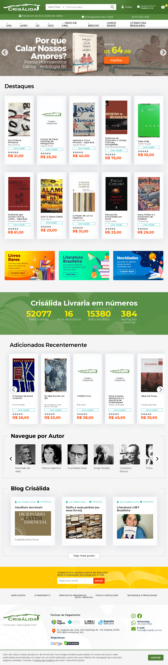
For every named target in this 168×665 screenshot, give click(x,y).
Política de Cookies (44, 660)
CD (37, 24)
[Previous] (5, 52)
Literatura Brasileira (138, 24)
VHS (8, 24)
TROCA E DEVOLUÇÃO (106, 595)
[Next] (163, 52)
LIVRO (23, 24)
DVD (50, 24)
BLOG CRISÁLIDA (84, 597)
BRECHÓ (93, 24)
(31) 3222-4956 (140, 17)
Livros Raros (111, 24)
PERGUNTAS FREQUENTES (72, 595)
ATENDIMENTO (42, 595)
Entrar (126, 6)
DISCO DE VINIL (69, 24)
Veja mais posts (84, 555)
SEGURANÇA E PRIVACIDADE (142, 595)
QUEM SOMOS (18, 595)
